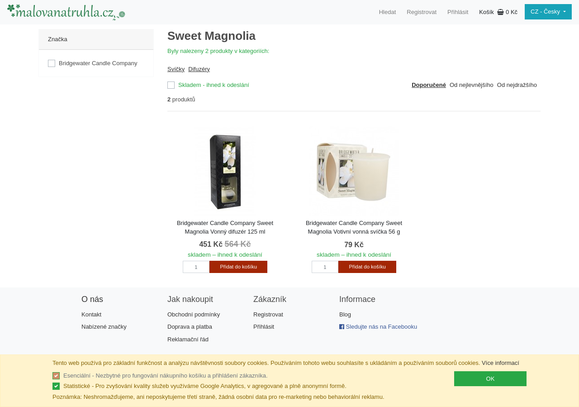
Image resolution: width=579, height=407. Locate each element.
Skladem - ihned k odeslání (213, 84)
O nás (92, 299)
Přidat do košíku (238, 266)
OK (490, 378)
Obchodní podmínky (193, 314)
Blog (345, 314)
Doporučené (429, 84)
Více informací (500, 362)
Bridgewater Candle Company (98, 63)
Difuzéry (199, 69)
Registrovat (422, 12)
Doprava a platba (189, 326)
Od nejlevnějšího (472, 84)
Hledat (387, 12)
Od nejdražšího (517, 84)
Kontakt (91, 314)
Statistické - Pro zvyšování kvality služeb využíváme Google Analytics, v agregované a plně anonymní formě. (204, 386)
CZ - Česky (546, 11)
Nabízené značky (104, 326)
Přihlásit (457, 12)
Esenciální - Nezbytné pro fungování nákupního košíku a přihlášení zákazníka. (165, 375)
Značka (57, 39)
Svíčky (176, 69)
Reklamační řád (188, 339)
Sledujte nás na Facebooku (378, 326)
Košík (498, 12)
